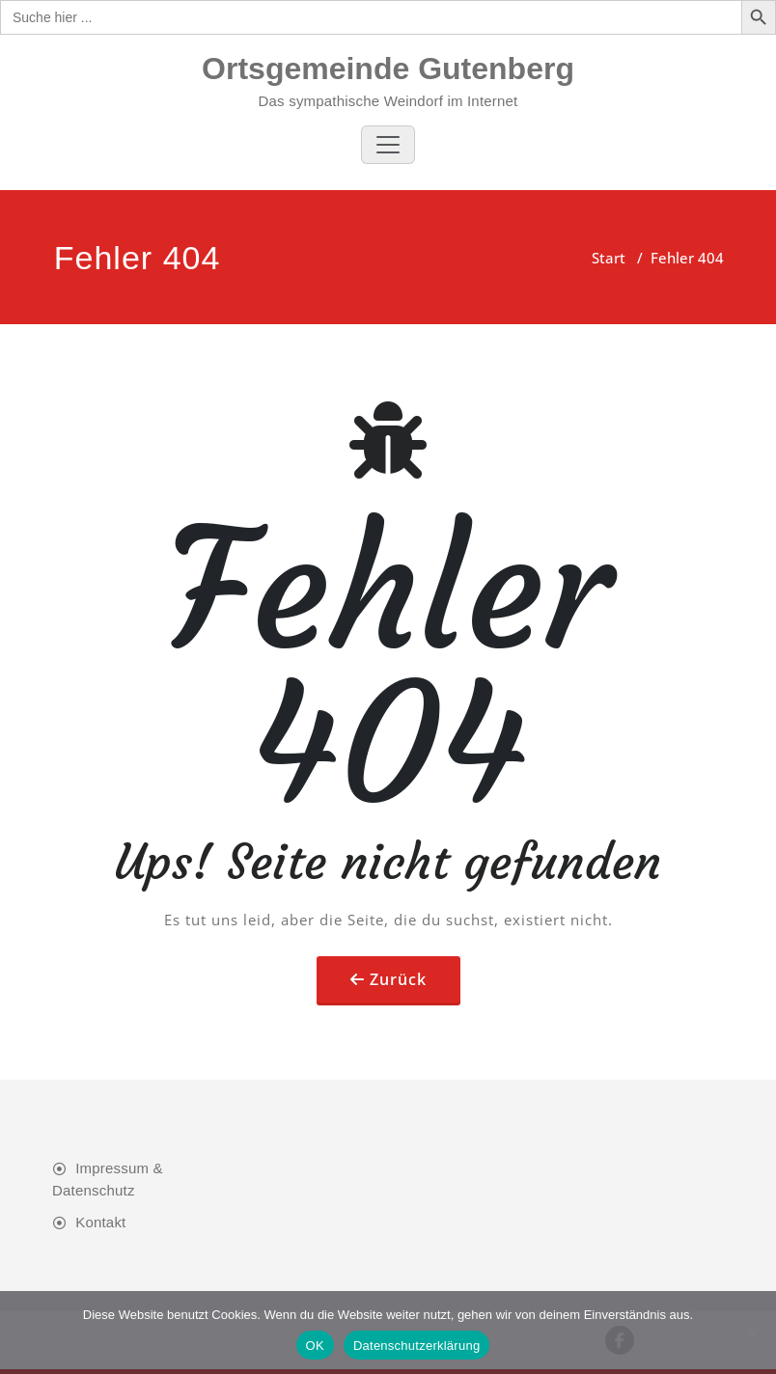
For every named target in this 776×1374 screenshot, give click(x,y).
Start (608, 257)
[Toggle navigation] (388, 144)
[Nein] (752, 1332)
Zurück (398, 979)
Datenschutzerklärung (416, 1345)
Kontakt (100, 1222)
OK (315, 1345)
